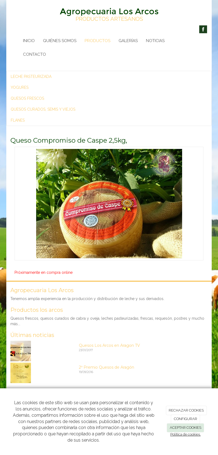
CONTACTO (34, 54)
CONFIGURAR (185, 419)
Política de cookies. (185, 434)
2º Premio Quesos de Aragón (106, 367)
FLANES (18, 120)
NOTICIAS (155, 40)
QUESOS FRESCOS (27, 98)
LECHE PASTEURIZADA (31, 76)
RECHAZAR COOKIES (186, 410)
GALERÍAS (128, 40)
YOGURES (19, 87)
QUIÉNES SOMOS (59, 40)
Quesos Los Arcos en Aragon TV (109, 345)
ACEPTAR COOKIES (185, 427)
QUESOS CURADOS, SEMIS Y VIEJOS (43, 109)
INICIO (29, 40)
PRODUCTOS (97, 40)
